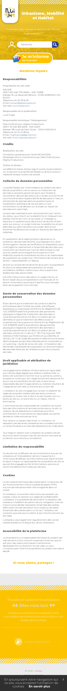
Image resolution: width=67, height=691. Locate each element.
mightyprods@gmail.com (23, 134)
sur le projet (33, 58)
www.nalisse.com (21, 105)
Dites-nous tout (34, 605)
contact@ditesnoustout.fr (23, 103)
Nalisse (38, 670)
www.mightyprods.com (24, 137)
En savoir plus (39, 686)
